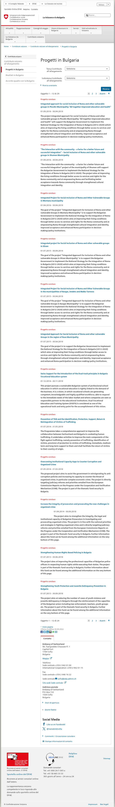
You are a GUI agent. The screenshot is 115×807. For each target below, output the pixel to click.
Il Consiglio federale (16, 4)
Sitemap (106, 758)
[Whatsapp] (53, 632)
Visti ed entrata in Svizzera (91, 30)
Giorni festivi (50, 709)
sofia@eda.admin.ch (67, 679)
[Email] (56, 632)
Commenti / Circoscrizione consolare (59, 736)
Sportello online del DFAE (19, 774)
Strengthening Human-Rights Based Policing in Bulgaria (66, 552)
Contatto (46, 638)
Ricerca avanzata (50, 85)
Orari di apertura (51, 703)
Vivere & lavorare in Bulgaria (60, 30)
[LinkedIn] (47, 632)
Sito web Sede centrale (54, 683)
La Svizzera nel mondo (53, 4)
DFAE (34, 4)
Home (6, 46)
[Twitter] (44, 632)
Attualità (9, 30)
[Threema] (50, 632)
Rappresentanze (23, 30)
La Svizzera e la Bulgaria (15, 39)
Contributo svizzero (35, 39)
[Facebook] (42, 632)
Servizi (76, 30)
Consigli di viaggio (41, 30)
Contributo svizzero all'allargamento (44, 46)
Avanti (102, 94)
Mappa (47, 658)
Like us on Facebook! (56, 724)
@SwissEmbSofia (54, 729)
